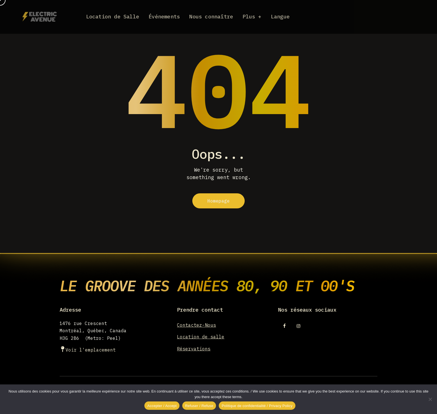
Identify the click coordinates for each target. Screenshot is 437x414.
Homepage (218, 201)
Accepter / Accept (161, 406)
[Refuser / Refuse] (430, 399)
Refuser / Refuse (199, 406)
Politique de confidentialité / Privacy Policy (257, 406)
